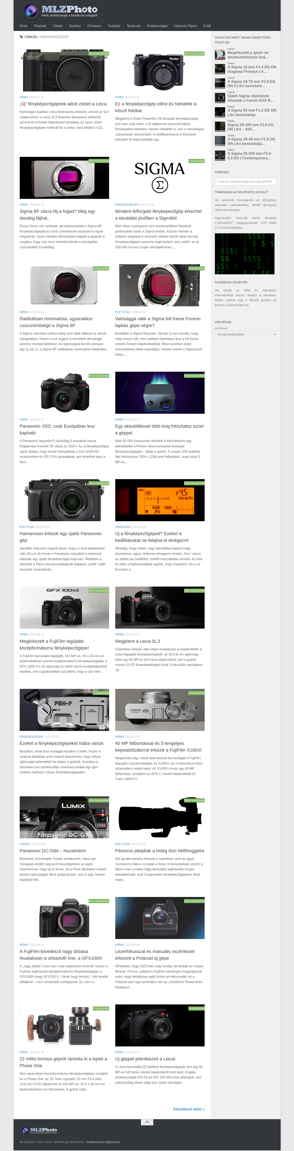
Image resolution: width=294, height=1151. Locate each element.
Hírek (23, 26)
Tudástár (110, 26)
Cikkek (56, 26)
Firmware (91, 26)
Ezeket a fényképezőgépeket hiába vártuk (62, 743)
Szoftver (73, 26)
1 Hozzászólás (101, 269)
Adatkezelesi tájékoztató (103, 1142)
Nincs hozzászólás (99, 54)
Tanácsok (130, 26)
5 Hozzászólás (101, 693)
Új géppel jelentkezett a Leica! (145, 1059)
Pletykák (39, 26)
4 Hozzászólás (196, 269)
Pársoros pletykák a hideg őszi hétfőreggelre (159, 851)
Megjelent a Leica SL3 (137, 641)
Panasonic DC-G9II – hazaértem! (53, 851)
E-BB (201, 26)
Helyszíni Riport (180, 26)
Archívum (221, 329)
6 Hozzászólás (196, 693)
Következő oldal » (188, 1110)
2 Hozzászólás (196, 161)
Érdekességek (152, 26)
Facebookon (236, 306)
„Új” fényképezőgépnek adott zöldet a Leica (63, 104)
